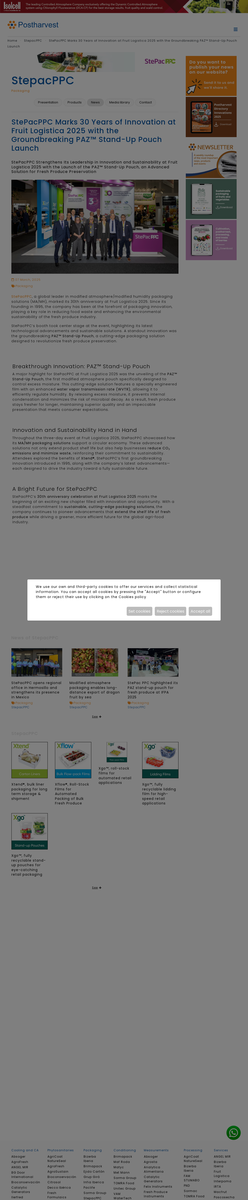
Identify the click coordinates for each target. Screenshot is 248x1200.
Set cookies (139, 611)
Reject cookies (170, 611)
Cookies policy (132, 596)
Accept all (200, 611)
